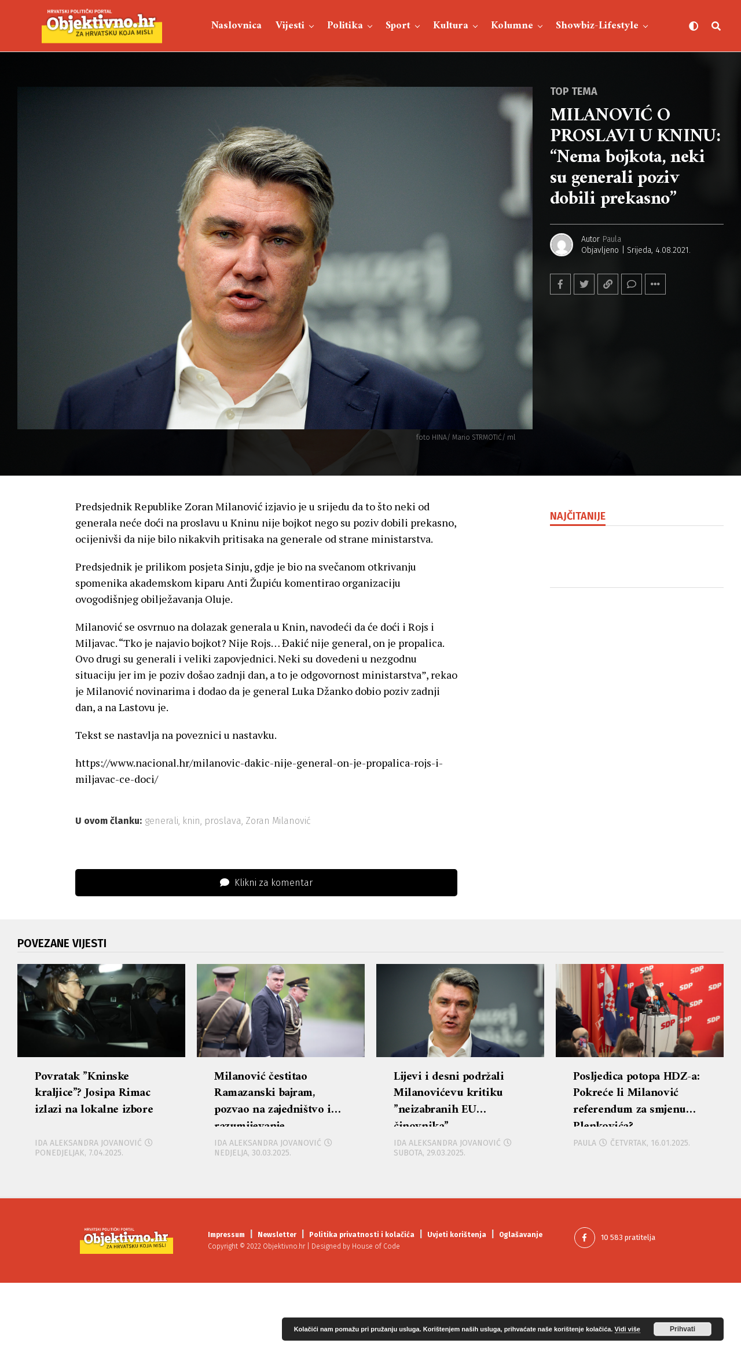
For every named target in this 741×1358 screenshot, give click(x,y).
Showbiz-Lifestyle (597, 26)
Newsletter (277, 1310)
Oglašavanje (520, 1310)
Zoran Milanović (278, 821)
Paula (612, 239)
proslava (222, 821)
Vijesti (290, 26)
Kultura (450, 26)
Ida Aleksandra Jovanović (88, 1218)
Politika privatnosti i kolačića (361, 1310)
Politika (345, 26)
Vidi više (627, 1329)
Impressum (226, 1310)
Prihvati (682, 1329)
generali (161, 821)
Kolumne (512, 26)
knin (191, 821)
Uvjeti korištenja (456, 1310)
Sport (398, 26)
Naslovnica (236, 26)
